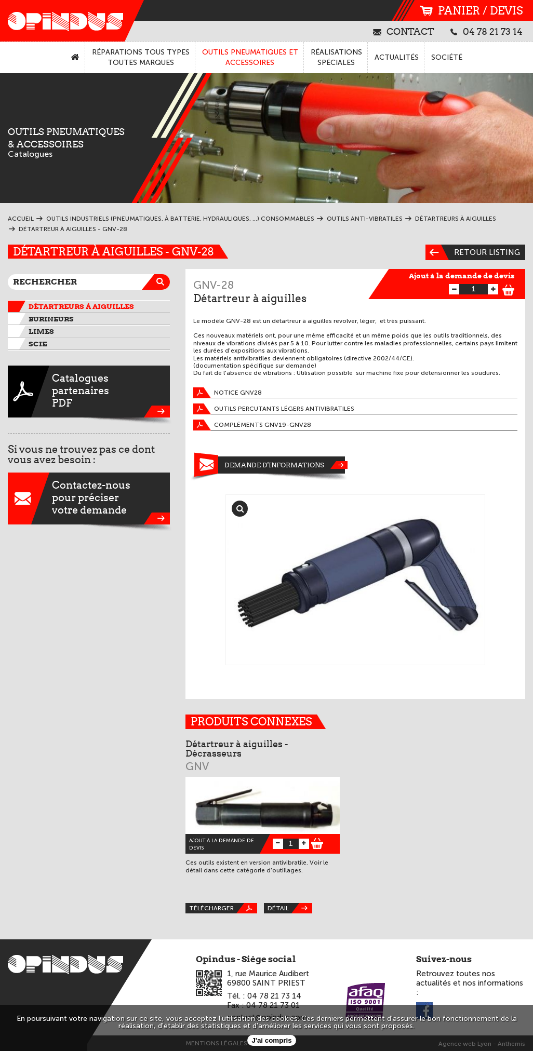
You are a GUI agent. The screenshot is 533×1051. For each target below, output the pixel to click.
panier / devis (471, 10)
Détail (290, 908)
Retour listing (472, 252)
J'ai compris (271, 1040)
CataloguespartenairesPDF (89, 391)
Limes (41, 331)
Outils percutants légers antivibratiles (273, 408)
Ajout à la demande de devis (462, 276)
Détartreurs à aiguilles (81, 306)
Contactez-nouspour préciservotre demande (89, 498)
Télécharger (223, 908)
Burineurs (51, 319)
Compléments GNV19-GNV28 (252, 425)
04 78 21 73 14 (486, 31)
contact (403, 31)
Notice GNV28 (227, 392)
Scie (38, 344)
